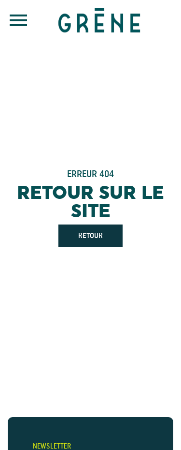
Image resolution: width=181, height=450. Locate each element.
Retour (90, 236)
